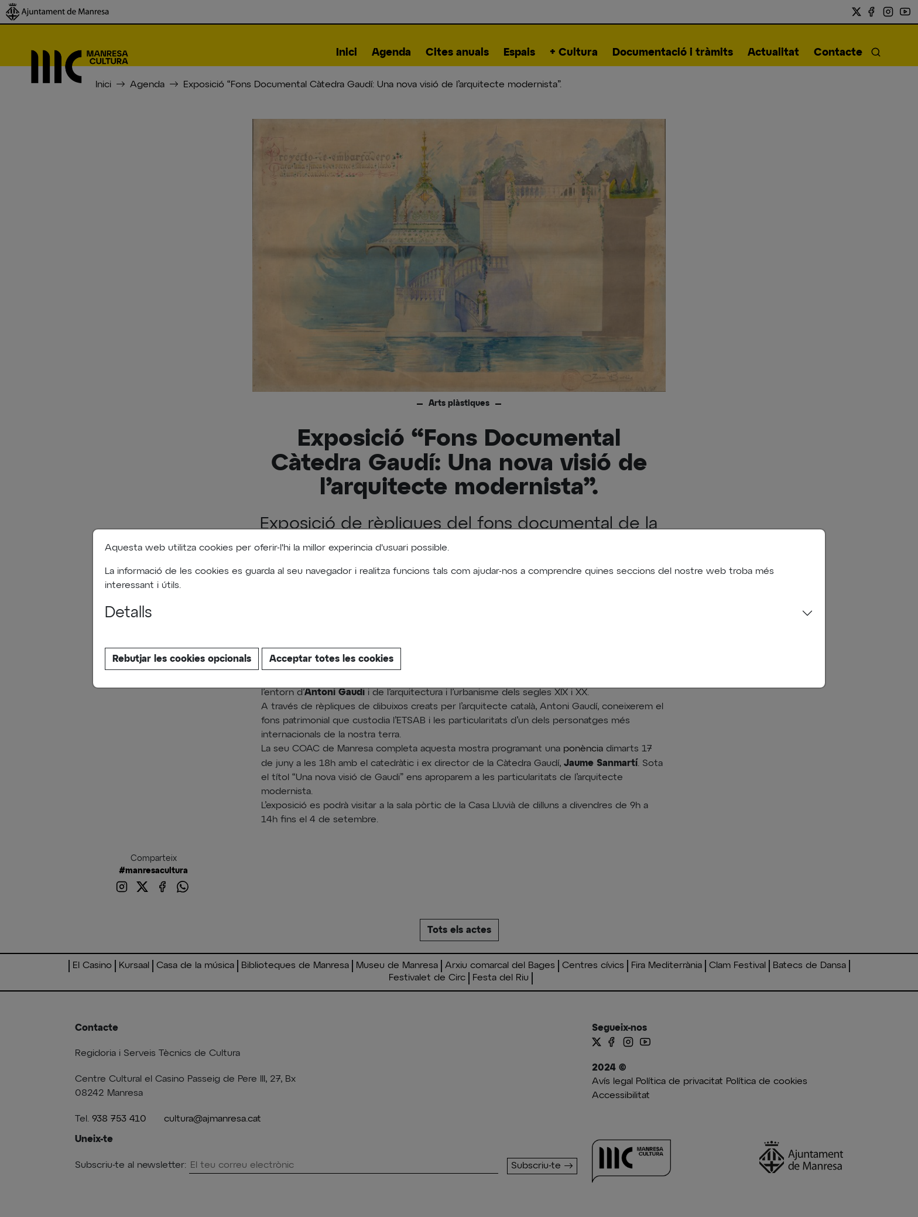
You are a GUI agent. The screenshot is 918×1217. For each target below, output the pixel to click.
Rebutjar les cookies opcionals (181, 659)
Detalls (128, 613)
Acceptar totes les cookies (331, 659)
